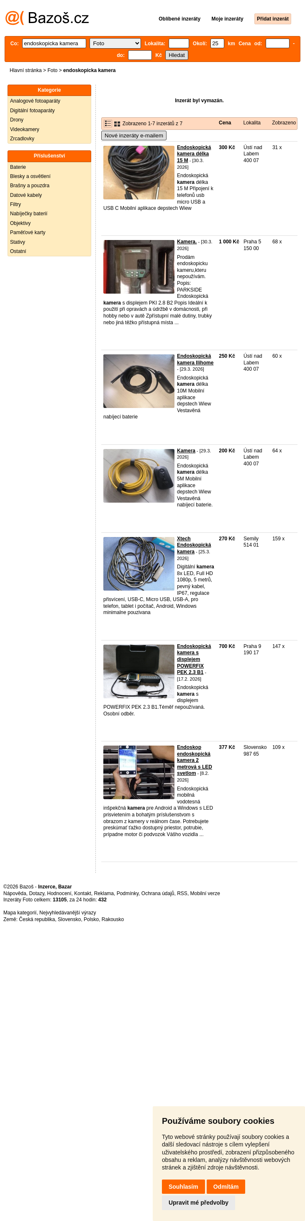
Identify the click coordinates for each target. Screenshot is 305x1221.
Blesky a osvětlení (30, 176)
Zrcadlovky (22, 139)
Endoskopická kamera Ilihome (195, 359)
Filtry (15, 204)
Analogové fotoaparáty (35, 101)
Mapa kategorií (19, 913)
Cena (225, 123)
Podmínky (127, 893)
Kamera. (187, 242)
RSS (182, 893)
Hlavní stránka (26, 70)
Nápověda (14, 893)
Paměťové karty (28, 232)
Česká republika (37, 919)
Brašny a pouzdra (29, 185)
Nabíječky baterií (28, 214)
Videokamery (24, 129)
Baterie (18, 167)
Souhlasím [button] (183, 1186)
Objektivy (20, 223)
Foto (52, 70)
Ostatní (18, 251)
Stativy (17, 242)
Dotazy (36, 893)
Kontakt (82, 893)
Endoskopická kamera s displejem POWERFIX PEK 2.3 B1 (194, 659)
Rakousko (113, 919)
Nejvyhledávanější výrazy (67, 913)
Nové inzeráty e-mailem (134, 135)
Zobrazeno (284, 123)
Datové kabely (26, 195)
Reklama (104, 893)
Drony (16, 120)
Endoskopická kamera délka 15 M (194, 154)
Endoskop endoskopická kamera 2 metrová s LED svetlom (194, 760)
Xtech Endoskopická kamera (194, 545)
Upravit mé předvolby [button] (198, 1202)
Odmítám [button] (226, 1186)
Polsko (91, 919)
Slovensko (69, 919)
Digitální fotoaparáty (32, 111)
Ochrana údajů (157, 893)
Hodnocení (59, 893)
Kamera (186, 451)
